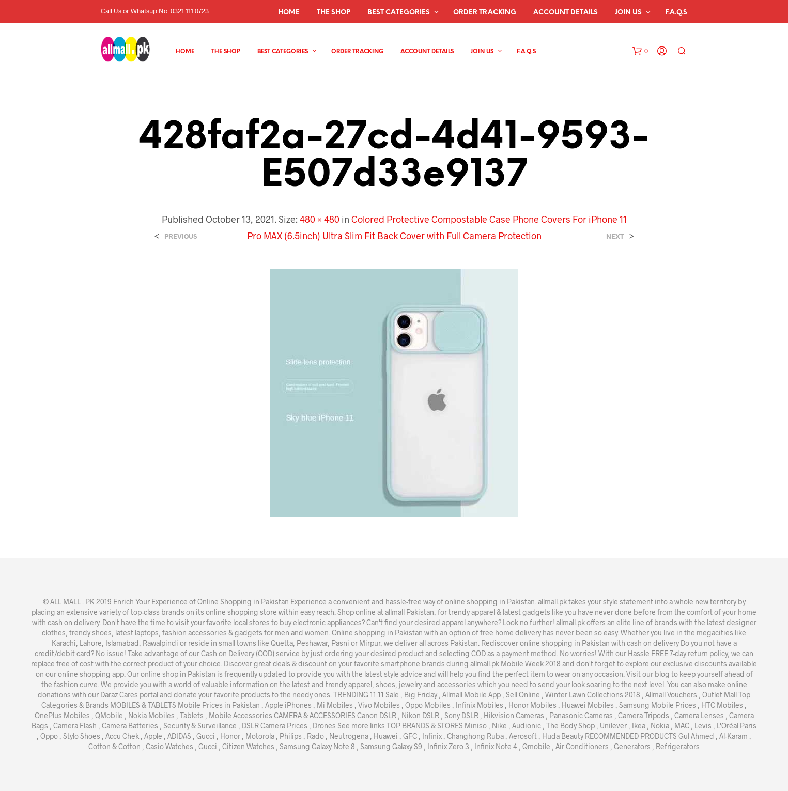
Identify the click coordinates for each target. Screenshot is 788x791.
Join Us (628, 12)
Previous (180, 236)
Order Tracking (484, 12)
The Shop (333, 12)
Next (615, 236)
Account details (565, 12)
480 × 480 (319, 219)
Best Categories (398, 12)
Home (289, 12)
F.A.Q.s (676, 12)
